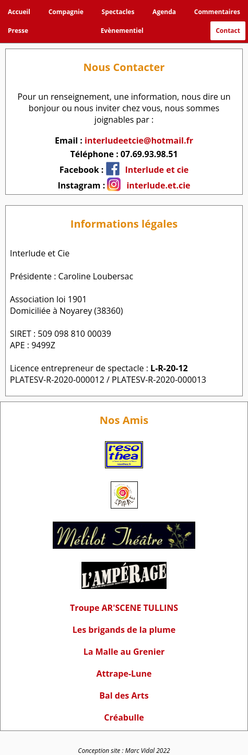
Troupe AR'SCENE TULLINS (124, 608)
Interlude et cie (157, 169)
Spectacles (118, 11)
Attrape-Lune (123, 673)
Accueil (19, 11)
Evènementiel (122, 30)
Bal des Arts (123, 695)
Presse (18, 30)
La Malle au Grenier (124, 651)
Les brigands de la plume (124, 629)
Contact (228, 30)
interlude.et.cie (158, 185)
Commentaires (217, 11)
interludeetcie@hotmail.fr (139, 140)
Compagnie (66, 11)
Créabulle (124, 717)
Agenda (164, 11)
